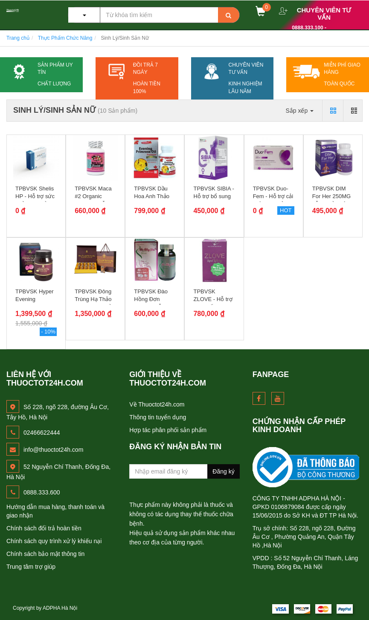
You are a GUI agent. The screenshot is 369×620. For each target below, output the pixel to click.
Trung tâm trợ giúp (30, 566)
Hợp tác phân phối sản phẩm (167, 430)
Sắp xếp (299, 110)
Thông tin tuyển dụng (157, 417)
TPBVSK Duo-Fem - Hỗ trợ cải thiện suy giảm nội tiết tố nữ (273, 200)
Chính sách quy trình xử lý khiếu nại (54, 541)
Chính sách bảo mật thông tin (45, 553)
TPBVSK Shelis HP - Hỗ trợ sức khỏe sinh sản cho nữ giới (35, 200)
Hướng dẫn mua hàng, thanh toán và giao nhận (55, 511)
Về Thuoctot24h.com (156, 404)
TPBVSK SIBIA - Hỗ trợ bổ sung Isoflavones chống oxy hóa (213, 200)
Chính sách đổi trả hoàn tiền (43, 528)
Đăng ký (223, 471)
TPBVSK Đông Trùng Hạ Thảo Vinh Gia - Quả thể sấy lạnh (93, 303)
